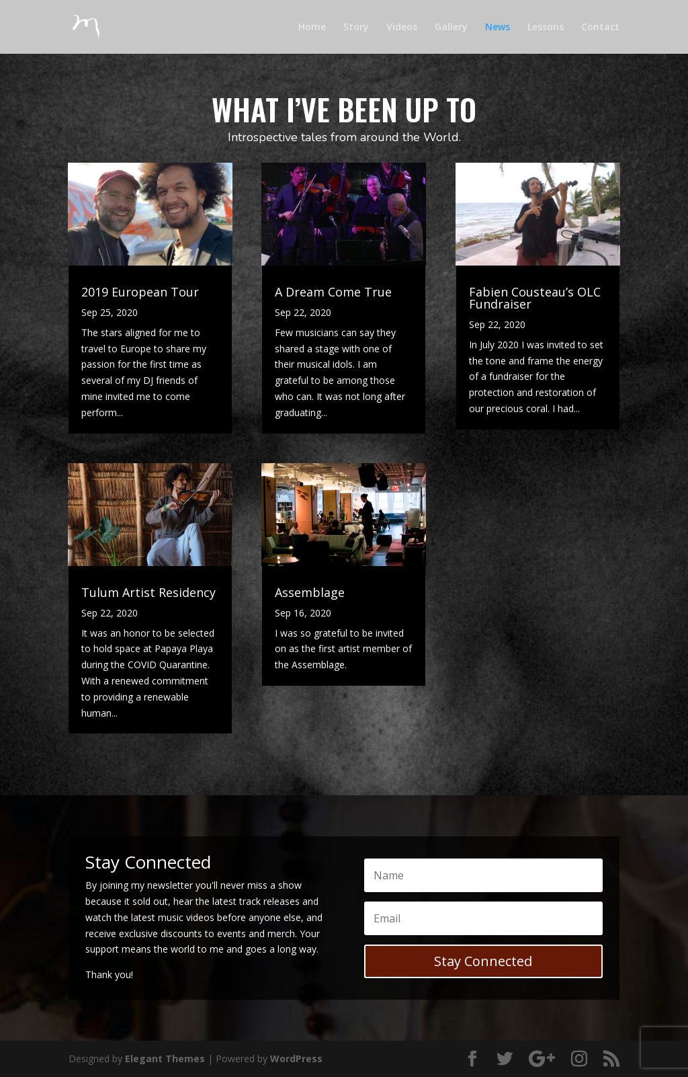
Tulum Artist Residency (148, 592)
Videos (401, 27)
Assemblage (310, 592)
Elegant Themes (165, 1058)
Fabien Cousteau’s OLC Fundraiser (535, 298)
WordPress (296, 1058)
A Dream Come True (333, 292)
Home (312, 27)
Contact (600, 27)
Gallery (451, 27)
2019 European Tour (140, 292)
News (497, 27)
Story (356, 27)
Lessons (545, 27)
